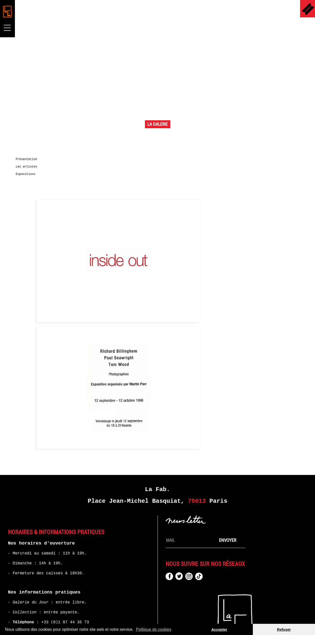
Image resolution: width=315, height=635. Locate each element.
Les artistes (29, 170)
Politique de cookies (153, 629)
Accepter (219, 629)
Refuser (284, 629)
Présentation (29, 163)
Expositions (28, 177)
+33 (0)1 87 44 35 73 (65, 581)
